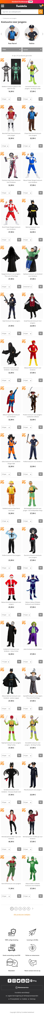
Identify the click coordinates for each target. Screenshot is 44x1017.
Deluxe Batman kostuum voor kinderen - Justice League (11, 697)
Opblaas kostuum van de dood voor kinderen (32, 275)
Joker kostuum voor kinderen (33, 649)
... (1, 18)
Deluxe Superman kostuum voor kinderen (11, 416)
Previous (1, 34)
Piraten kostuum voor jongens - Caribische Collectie (33, 416)
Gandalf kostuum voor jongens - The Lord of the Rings (32, 697)
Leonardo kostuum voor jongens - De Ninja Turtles (33, 87)
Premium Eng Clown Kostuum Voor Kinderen (11, 181)
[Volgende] (32, 908)
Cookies (24, 999)
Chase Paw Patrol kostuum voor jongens (32, 134)
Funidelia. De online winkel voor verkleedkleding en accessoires (21, 6)
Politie (31, 43)
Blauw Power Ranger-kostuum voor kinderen (32, 181)
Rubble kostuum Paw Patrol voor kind (11, 509)
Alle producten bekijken (22, 915)
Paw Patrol (12, 43)
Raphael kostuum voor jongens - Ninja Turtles (11, 744)
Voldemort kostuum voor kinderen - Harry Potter (11, 650)
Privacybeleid (14, 999)
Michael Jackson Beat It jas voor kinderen (11, 838)
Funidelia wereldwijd (22, 992)
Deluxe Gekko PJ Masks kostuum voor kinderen (32, 885)
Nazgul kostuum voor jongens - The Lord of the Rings (11, 275)
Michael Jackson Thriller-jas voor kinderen (33, 838)
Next (43, 34)
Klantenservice (22, 987)
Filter (4, 49)
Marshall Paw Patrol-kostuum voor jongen (11, 134)
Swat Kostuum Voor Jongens (11, 321)
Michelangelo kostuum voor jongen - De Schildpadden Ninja (32, 509)
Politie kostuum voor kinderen (32, 461)
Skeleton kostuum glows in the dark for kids (11, 87)
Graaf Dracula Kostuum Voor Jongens (33, 322)
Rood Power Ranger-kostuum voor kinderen (11, 228)
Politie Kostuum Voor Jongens (11, 555)
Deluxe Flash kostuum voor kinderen (32, 369)
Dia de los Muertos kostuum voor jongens (33, 556)
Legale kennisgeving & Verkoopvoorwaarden (22, 996)
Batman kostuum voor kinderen (33, 228)
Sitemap (32, 999)
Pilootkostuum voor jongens (33, 790)
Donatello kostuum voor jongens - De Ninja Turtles (33, 744)
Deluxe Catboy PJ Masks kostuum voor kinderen (32, 603)
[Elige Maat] (6, 99)
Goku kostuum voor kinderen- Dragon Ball (11, 462)
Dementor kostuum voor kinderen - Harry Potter (11, 369)
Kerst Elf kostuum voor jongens (11, 883)
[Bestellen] (19, 99)
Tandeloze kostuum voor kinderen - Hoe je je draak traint (11, 791)
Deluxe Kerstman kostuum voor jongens (11, 603)
